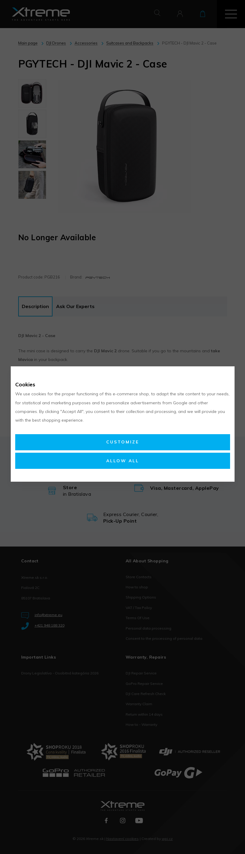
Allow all (122, 460)
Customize (122, 442)
